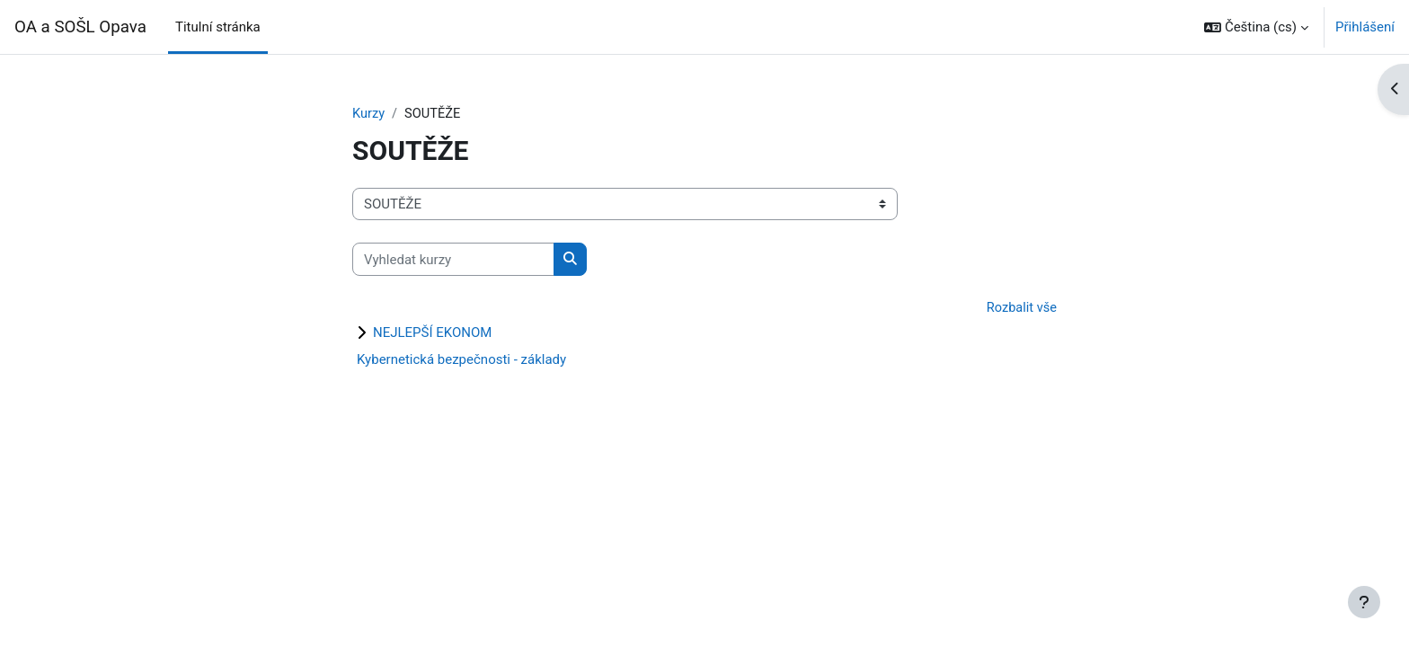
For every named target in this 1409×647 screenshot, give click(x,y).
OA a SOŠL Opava (80, 27)
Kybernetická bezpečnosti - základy (461, 360)
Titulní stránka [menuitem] (218, 27)
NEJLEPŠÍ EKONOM (432, 333)
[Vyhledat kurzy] (453, 260)
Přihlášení (1365, 27)
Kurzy (368, 114)
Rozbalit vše (1020, 309)
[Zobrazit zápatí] (1364, 602)
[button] (1256, 27)
